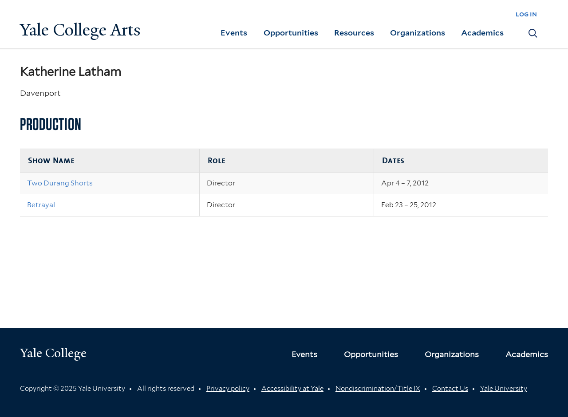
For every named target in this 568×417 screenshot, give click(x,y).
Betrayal (41, 205)
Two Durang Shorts (60, 183)
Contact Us (450, 389)
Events (234, 32)
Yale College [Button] (53, 353)
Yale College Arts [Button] (80, 30)
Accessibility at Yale (292, 389)
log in (526, 14)
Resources (354, 32)
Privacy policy (227, 389)
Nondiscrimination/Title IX (377, 389)
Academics (482, 32)
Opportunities (291, 32)
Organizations (417, 32)
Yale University (503, 389)
